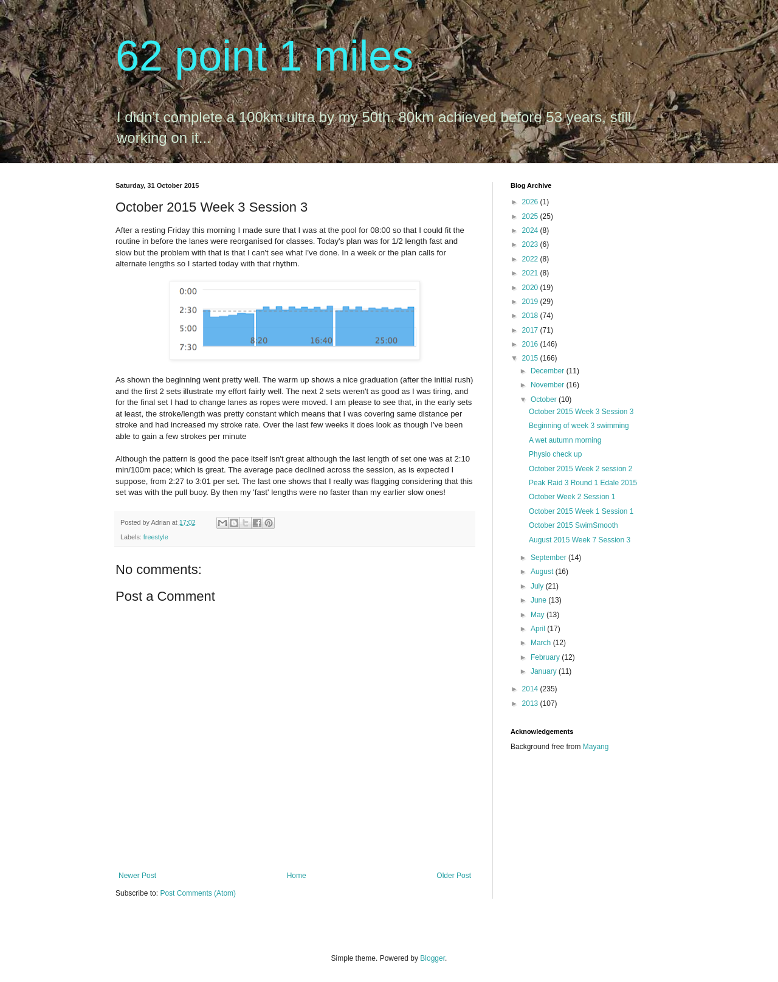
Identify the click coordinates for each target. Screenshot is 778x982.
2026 (531, 202)
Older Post (453, 875)
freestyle (155, 537)
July (538, 586)
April (539, 628)
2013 (531, 703)
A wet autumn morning (565, 440)
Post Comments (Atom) (198, 893)
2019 (531, 301)
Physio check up (555, 454)
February (546, 657)
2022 (531, 259)
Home (296, 875)
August (543, 571)
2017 (531, 330)
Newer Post (137, 875)
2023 (531, 244)
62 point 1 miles (264, 56)
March (542, 642)
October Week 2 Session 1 (572, 497)
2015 (531, 358)
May (538, 614)
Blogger (432, 958)
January (545, 671)
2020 (531, 287)
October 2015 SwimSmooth (573, 525)
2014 (531, 689)
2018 (531, 315)
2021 (531, 273)
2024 (531, 230)
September (549, 557)
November (548, 385)
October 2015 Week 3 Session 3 (581, 411)
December (548, 371)
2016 (531, 344)
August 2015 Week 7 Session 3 (579, 540)
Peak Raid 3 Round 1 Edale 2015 (583, 483)
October (545, 399)
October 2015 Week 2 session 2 (581, 469)
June (539, 600)
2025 (531, 216)
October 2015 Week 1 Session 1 (581, 511)
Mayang (596, 746)
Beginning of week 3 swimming (579, 425)
